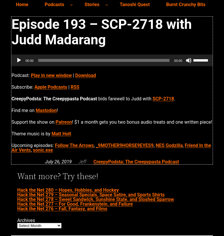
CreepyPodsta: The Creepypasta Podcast (136, 162)
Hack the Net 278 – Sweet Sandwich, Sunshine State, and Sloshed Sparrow (95, 199)
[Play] (19, 60)
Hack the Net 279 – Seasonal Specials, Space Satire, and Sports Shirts (91, 194)
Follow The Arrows (74, 145)
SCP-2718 (163, 99)
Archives (26, 220)
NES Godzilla (169, 145)
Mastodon (46, 110)
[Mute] (189, 60)
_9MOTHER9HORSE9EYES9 (125, 145)
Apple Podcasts (50, 87)
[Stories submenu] (106, 4)
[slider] (103, 60)
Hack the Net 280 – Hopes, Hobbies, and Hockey (68, 190)
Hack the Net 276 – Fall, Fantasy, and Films (62, 208)
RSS (75, 87)
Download (85, 75)
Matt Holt (61, 134)
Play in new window (51, 75)
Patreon (63, 122)
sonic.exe (43, 150)
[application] (111, 60)
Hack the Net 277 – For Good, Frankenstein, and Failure (75, 204)
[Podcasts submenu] (71, 4)
